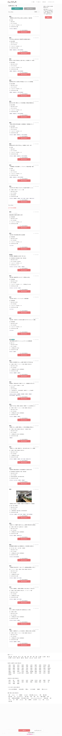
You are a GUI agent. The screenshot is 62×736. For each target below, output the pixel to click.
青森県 (14, 665)
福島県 (36, 665)
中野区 (14, 681)
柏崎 (25, 656)
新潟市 (23, 672)
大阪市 (40, 672)
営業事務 (29, 699)
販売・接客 (10, 696)
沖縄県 (36, 671)
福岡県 (49, 669)
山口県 (44, 669)
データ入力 (26, 694)
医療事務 (20, 694)
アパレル (13, 694)
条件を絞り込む (17, 8)
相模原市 (10, 672)
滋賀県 (40, 668)
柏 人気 (14, 657)
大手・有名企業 (32, 689)
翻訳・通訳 (44, 694)
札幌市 (40, 671)
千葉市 (14, 672)
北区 (48, 681)
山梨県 (27, 666)
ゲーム (40, 699)
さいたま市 (19, 672)
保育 (9, 698)
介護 (9, 694)
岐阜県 (18, 668)
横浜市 (49, 671)
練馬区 (27, 681)
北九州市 (10, 674)
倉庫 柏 (22, 657)
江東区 (44, 681)
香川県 (14, 669)
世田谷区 (36, 681)
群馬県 (23, 666)
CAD (14, 696)
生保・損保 (10, 701)
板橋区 (14, 683)
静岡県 (14, 668)
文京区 (23, 680)
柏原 (28, 656)
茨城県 (14, 666)
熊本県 (18, 671)
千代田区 (31, 680)
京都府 (36, 668)
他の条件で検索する (30, 8)
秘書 (34, 696)
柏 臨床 (40, 656)
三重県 (23, 668)
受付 (38, 696)
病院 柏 (18, 657)
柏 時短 (10, 657)
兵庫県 (31, 668)
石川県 (36, 666)
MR (13, 699)
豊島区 (31, 681)
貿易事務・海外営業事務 (15, 698)
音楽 (50, 698)
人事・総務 (35, 699)
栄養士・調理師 (43, 696)
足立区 (10, 681)
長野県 (31, 666)
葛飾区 (18, 683)
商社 (43, 699)
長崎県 (14, 671)
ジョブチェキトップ (37, 730)
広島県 (31, 669)
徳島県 (23, 669)
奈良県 (44, 668)
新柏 (36, 656)
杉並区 (18, 681)
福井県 (49, 666)
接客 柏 (26, 657)
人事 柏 (35, 657)
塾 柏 (19, 656)
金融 (48, 696)
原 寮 (39, 657)
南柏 (33, 656)
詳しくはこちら (24, 32)
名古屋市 (27, 672)
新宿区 (40, 681)
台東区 (23, 681)
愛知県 (10, 668)
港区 (13, 680)
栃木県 (18, 666)
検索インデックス (44, 689)
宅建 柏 (48, 656)
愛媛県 (10, 669)
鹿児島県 (31, 671)
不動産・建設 (46, 698)
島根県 (36, 669)
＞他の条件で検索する (31, 732)
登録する (48, 17)
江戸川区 (36, 680)
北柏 (22, 656)
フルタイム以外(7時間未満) (13, 689)
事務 (40, 694)
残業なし (27, 689)
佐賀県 (10, 671)
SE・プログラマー (20, 696)
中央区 (10, 680)
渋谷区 (49, 680)
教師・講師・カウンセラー (34, 694)
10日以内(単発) (21, 689)
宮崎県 (27, 671)
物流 (25, 699)
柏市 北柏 (15, 656)
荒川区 (10, 683)
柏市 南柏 (10, 656)
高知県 (18, 669)
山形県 (31, 665)
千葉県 (49, 665)
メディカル (21, 699)
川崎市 (44, 671)
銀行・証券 (26, 696)
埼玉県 (10, 666)
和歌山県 (49, 668)
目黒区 (18, 680)
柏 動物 (44, 656)
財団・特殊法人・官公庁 (25, 698)
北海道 (10, 665)
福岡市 (49, 672)
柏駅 (30, 656)
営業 (31, 696)
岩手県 (18, 665)
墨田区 (44, 680)
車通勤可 (38, 689)
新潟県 (40, 666)
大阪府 (27, 668)
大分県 (23, 671)
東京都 (40, 665)
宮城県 (27, 665)
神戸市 (44, 672)
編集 (17, 699)
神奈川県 (44, 665)
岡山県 (27, 669)
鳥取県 (40, 669)
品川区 (27, 680)
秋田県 (23, 665)
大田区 (40, 680)
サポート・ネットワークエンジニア (36, 698)
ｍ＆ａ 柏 (31, 657)
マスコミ (47, 699)
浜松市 (36, 672)
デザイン (10, 699)
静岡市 (31, 672)
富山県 (44, 666)
